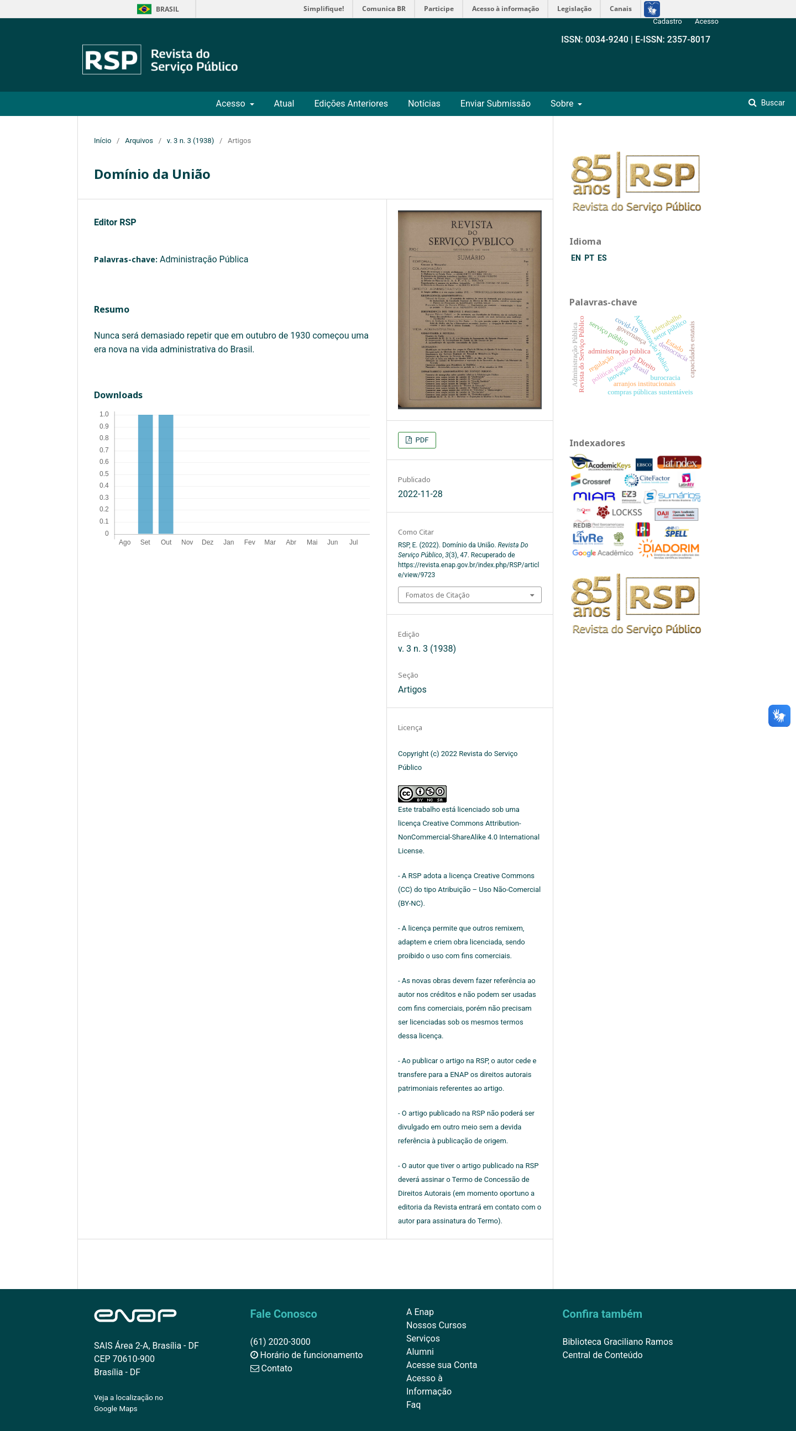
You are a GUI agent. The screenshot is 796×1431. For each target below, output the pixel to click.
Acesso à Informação (429, 1385)
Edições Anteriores (351, 103)
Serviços (423, 1338)
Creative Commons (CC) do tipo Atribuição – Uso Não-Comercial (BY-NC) (469, 889)
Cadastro (667, 21)
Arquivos (139, 140)
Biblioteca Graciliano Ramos (618, 1342)
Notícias (424, 103)
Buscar (772, 102)
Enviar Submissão (495, 103)
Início (102, 140)
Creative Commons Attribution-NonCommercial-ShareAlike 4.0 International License (469, 837)
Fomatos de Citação (438, 595)
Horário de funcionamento (306, 1355)
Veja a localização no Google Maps (128, 1403)
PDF (420, 440)
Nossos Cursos (436, 1325)
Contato (271, 1368)
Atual (284, 103)
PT (590, 258)
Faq (413, 1405)
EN (577, 258)
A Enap (420, 1312)
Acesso (232, 103)
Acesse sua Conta (441, 1365)
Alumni (420, 1351)
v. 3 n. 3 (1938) (190, 140)
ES (602, 258)
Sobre (563, 103)
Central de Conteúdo (603, 1355)
